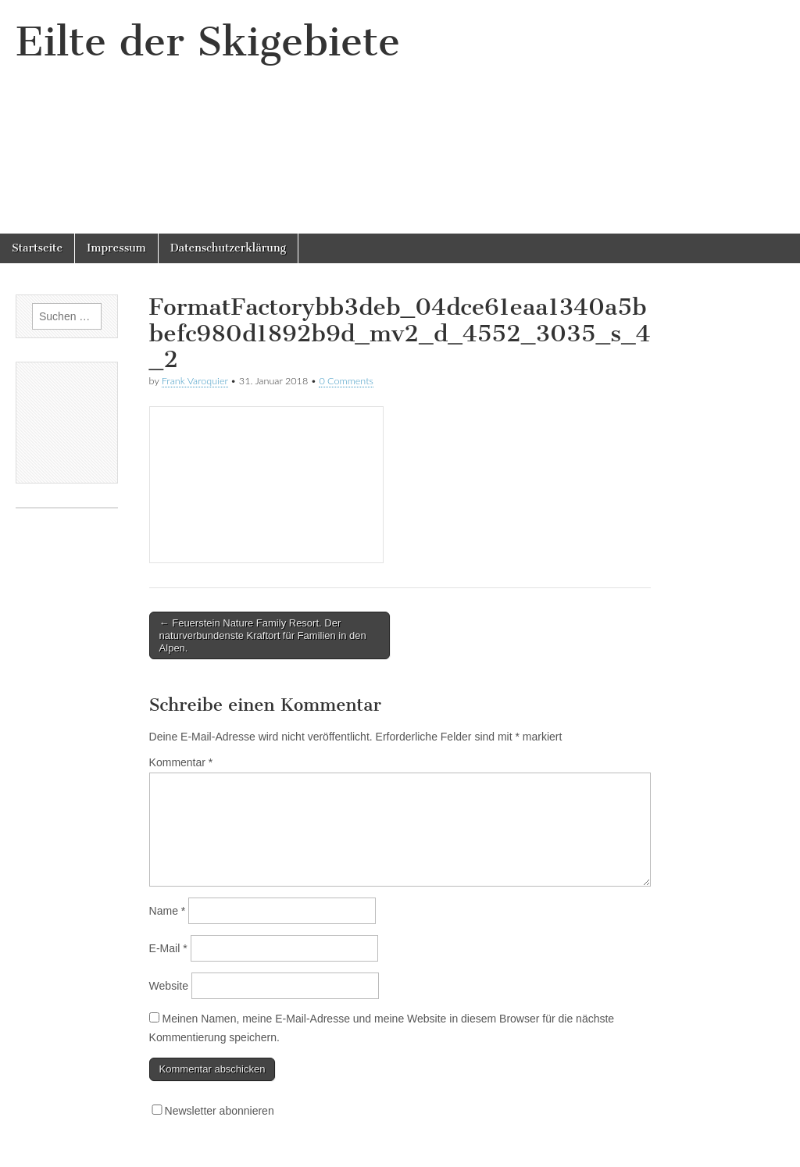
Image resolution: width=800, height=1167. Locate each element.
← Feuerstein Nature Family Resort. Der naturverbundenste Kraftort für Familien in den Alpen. (262, 635)
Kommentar (181, 762)
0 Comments (346, 381)
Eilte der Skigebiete (208, 42)
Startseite (37, 248)
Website (168, 986)
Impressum (116, 248)
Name (167, 911)
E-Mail (168, 948)
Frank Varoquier (195, 381)
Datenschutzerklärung (228, 248)
